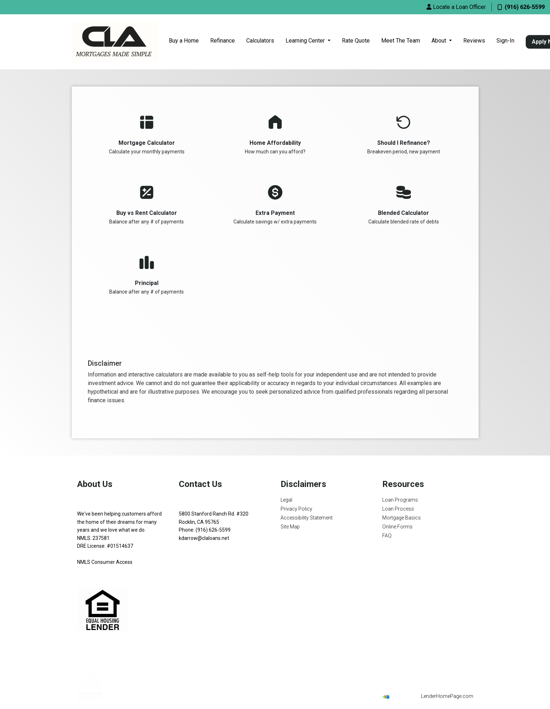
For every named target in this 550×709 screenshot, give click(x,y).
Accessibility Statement (307, 518)
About (440, 40)
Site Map (290, 527)
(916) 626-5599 (521, 7)
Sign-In (505, 40)
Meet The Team (400, 40)
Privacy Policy (296, 509)
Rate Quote (356, 40)
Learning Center (306, 40)
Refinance (222, 40)
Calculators (260, 40)
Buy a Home (184, 40)
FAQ (387, 535)
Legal (286, 500)
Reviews (474, 40)
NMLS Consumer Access (104, 562)
